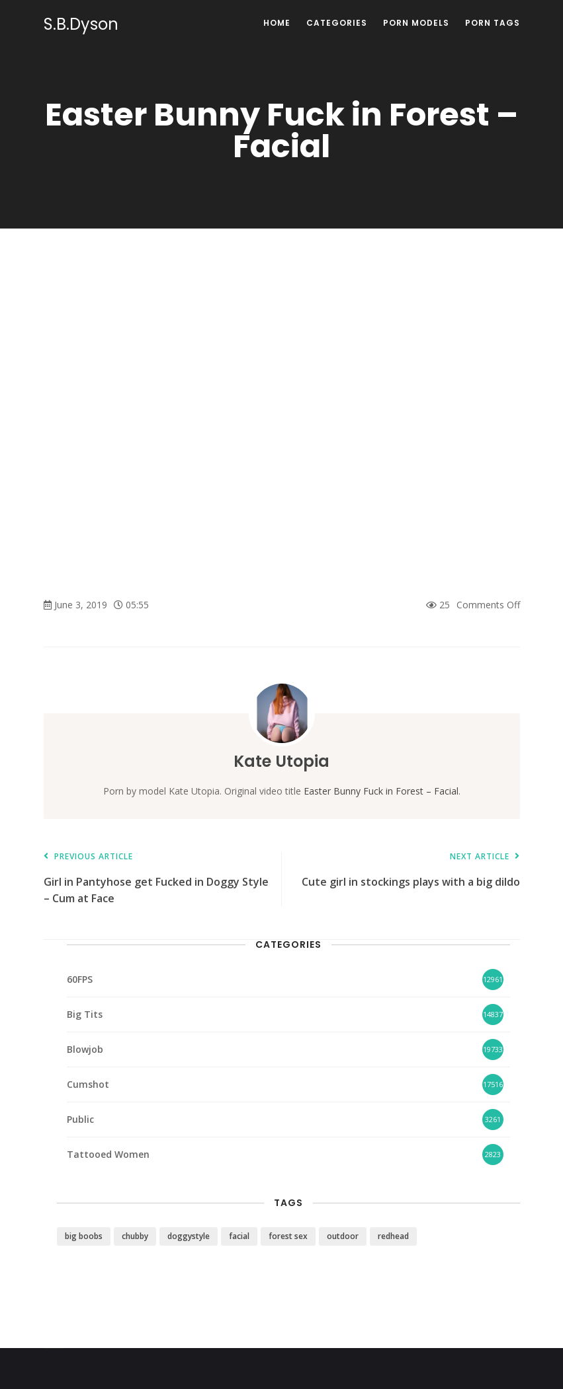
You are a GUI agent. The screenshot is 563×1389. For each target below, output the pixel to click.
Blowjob (85, 1049)
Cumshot (88, 1084)
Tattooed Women (108, 1154)
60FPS (80, 979)
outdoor (343, 1236)
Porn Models (416, 22)
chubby (135, 1236)
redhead (393, 1236)
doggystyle (188, 1236)
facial (239, 1236)
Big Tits (85, 1014)
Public (80, 1119)
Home (276, 22)
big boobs (84, 1236)
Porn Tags (492, 22)
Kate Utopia (281, 761)
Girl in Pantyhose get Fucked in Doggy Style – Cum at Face (156, 879)
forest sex (288, 1236)
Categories (336, 22)
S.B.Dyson (81, 24)
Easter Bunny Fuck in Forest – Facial (381, 791)
